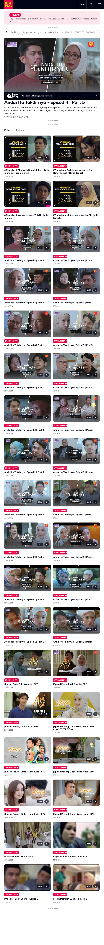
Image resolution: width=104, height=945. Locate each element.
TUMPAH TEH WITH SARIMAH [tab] (80, 32)
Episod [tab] (7, 130)
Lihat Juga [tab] (19, 130)
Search (91, 4)
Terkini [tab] (14, 32)
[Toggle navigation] (99, 4)
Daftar (82, 4)
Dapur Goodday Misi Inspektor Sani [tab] (41, 32)
